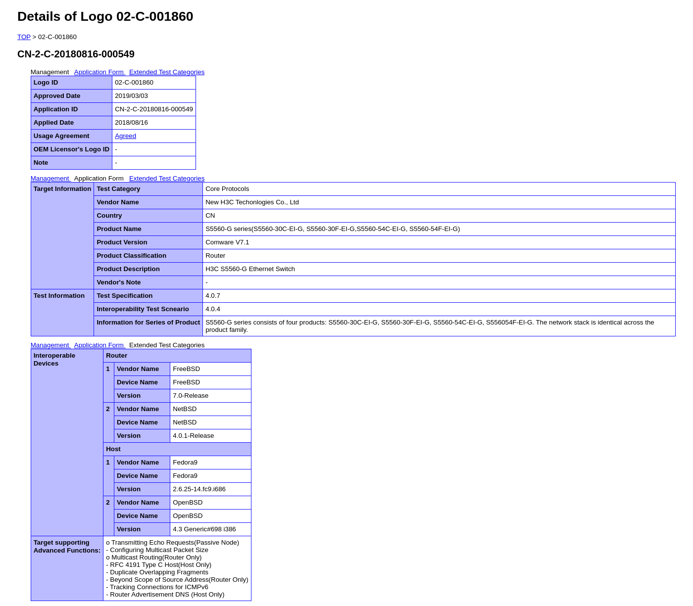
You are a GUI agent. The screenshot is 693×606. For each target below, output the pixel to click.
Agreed (125, 136)
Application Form (100, 72)
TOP (24, 37)
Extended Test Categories (166, 72)
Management (51, 72)
